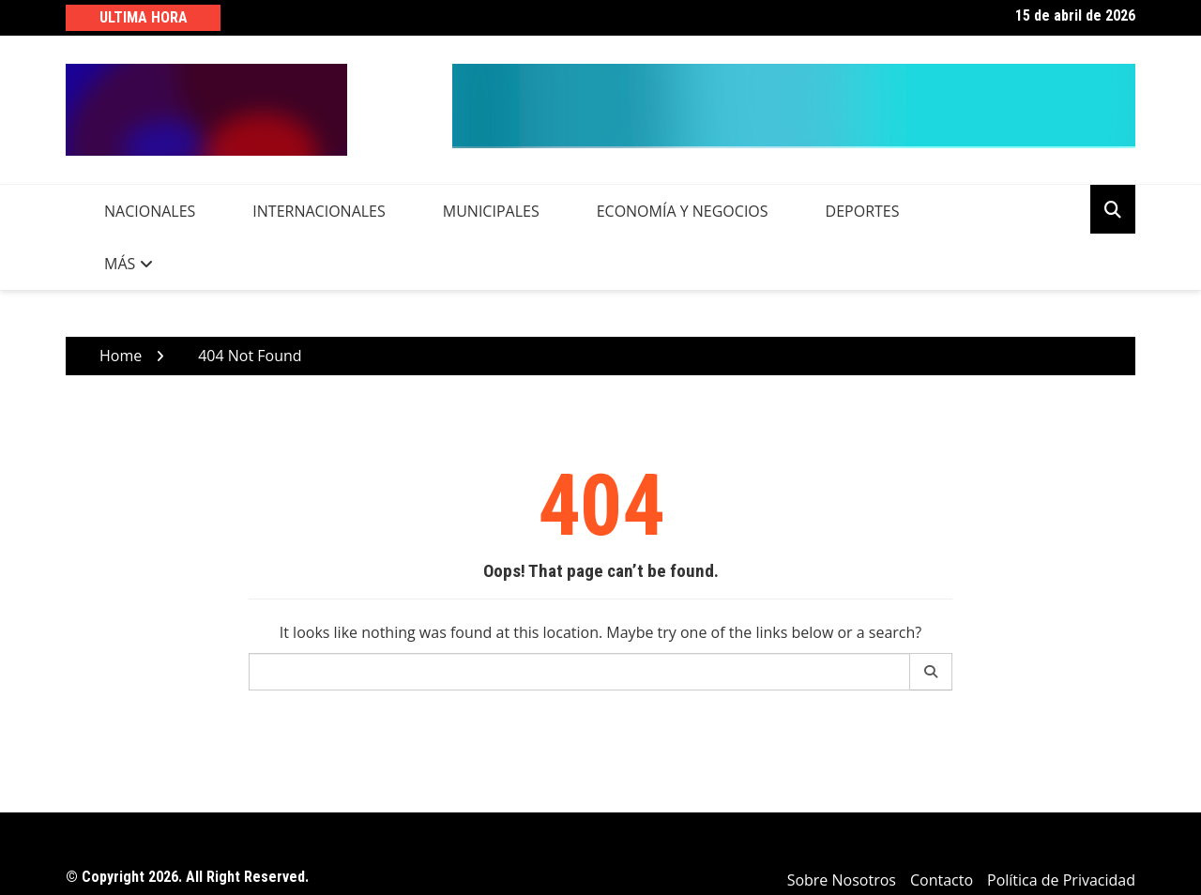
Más (119, 263)
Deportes (863, 211)
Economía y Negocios (682, 211)
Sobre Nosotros (841, 880)
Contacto (941, 880)
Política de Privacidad (1061, 880)
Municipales (491, 211)
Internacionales (318, 211)
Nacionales (149, 211)
